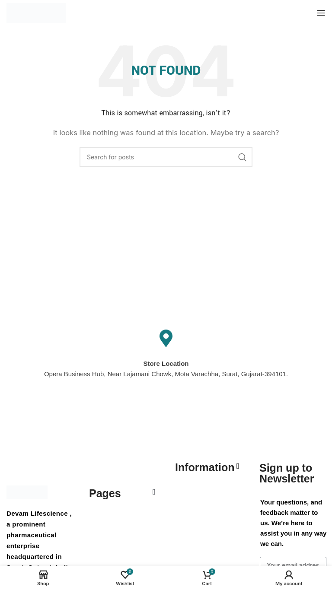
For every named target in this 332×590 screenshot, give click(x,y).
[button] (153, 492)
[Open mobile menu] (321, 13)
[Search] (166, 157)
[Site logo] (36, 12)
